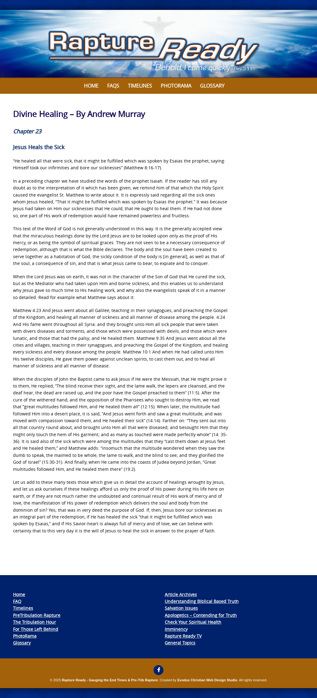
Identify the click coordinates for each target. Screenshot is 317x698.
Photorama (176, 85)
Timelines (140, 85)
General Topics (180, 643)
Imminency (176, 629)
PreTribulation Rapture (36, 615)
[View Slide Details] (158, 44)
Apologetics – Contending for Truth (201, 615)
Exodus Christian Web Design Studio (207, 680)
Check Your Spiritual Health (193, 622)
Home (91, 85)
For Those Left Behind (35, 629)
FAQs (113, 85)
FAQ (17, 601)
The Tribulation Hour (34, 622)
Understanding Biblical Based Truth (202, 601)
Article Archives (181, 594)
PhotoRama (25, 636)
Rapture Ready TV (183, 636)
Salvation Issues (181, 608)
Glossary (212, 85)
